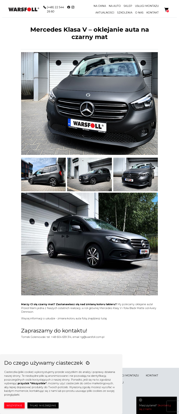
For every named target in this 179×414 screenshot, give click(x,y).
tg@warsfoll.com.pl (92, 337)
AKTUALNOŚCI (104, 12)
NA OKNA (100, 6)
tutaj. (104, 318)
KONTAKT (152, 12)
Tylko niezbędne (43, 405)
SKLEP (128, 6)
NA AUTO (115, 6)
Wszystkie (14, 405)
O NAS (139, 12)
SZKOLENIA (124, 12)
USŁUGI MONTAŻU (147, 6)
